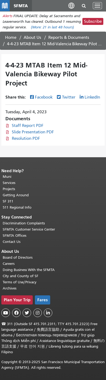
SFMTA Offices (14, 235)
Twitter (68, 97)
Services (9, 182)
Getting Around (16, 195)
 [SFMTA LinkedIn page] (48, 313)
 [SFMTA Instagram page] (37, 313)
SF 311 (8, 201)
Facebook (44, 97)
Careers (8, 263)
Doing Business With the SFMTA (29, 270)
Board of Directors (17, 257)
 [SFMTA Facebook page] (16, 313)
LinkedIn (92, 97)
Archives (9, 288)
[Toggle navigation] (97, 5)
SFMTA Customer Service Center (29, 229)
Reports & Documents (68, 37)
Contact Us (11, 241)
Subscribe (93, 21)
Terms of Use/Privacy (19, 282)
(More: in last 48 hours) (52, 27)
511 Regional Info (17, 207)
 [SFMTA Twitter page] (27, 313)
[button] (71, 5)
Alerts (7, 16)
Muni (7, 176)
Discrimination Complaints (24, 223)
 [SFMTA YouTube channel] (5, 313)
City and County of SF (20, 276)
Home (10, 37)
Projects (9, 189)
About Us (32, 37)
